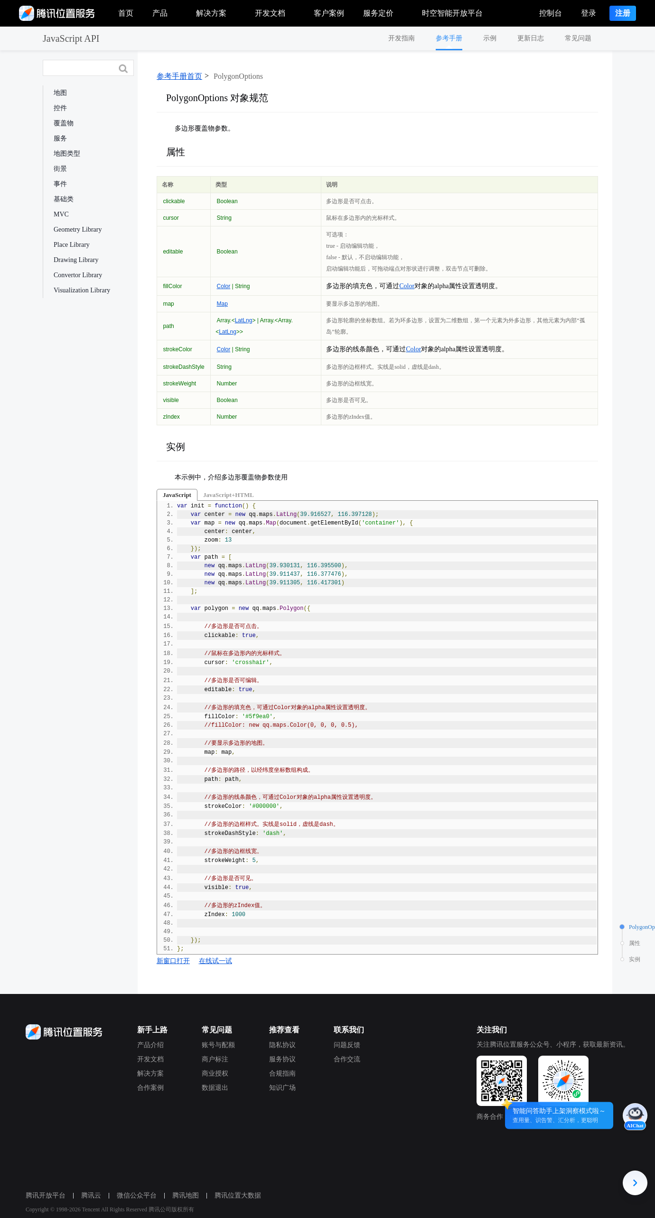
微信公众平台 (134, 1195)
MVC (61, 214)
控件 (60, 108)
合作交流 (344, 1059)
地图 (60, 92)
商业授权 (212, 1073)
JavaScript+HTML (228, 494)
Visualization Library (82, 290)
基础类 (64, 199)
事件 (60, 183)
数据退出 (212, 1087)
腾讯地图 (182, 1195)
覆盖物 (64, 123)
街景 (60, 168)
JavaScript (177, 494)
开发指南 (401, 38)
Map (222, 303)
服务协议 (279, 1059)
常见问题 (578, 38)
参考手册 (449, 38)
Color (224, 286)
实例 (175, 446)
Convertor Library (78, 275)
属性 (175, 152)
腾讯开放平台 (43, 1195)
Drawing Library (76, 259)
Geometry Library (78, 229)
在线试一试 (215, 961)
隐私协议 (279, 1045)
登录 (588, 13)
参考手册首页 (179, 76)
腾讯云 (88, 1195)
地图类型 (67, 153)
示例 (489, 38)
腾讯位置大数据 (235, 1195)
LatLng (244, 320)
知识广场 (279, 1087)
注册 (622, 13)
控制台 (550, 13)
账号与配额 (215, 1045)
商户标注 (212, 1059)
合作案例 (147, 1087)
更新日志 (530, 38)
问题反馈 (344, 1045)
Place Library (72, 244)
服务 (60, 138)
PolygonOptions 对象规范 (217, 98)
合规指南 (279, 1073)
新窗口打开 (173, 961)
